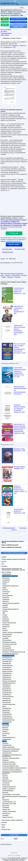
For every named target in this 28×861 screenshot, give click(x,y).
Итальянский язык (8, 665)
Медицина (5, 792)
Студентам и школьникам (10, 644)
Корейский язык (7, 679)
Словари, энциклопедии (9, 811)
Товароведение (7, 739)
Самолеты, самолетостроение (11, 758)
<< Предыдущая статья (8, 528)
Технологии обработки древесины (12, 769)
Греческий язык (7, 690)
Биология (5, 589)
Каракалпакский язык (8, 719)
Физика (5, 583)
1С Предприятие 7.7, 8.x (9, 801)
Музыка (5, 628)
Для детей (5, 593)
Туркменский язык (7, 718)
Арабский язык (7, 684)
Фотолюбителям (7, 745)
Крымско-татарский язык (9, 681)
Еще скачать (4, 22)
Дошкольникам (7, 574)
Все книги (4, 822)
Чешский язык (6, 698)
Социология (6, 599)
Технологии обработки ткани (10, 766)
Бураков (4, 277)
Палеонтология (7, 636)
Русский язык (6, 580)
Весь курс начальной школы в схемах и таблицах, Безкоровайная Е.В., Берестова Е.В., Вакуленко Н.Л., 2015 (19, 348)
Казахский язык (7, 688)
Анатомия (5, 605)
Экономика (6, 729)
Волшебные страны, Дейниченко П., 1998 (19, 449)
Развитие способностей (9, 786)
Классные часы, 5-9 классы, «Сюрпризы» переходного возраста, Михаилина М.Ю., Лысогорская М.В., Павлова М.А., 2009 (20, 429)
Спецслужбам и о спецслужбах (11, 794)
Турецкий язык (7, 686)
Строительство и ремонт (9, 764)
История (5, 615)
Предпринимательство (9, 737)
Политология (6, 591)
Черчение (5, 616)
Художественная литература (10, 609)
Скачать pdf (14, 233)
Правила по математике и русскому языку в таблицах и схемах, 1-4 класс (20, 489)
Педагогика (6, 601)
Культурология (7, 646)
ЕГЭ (3, 563)
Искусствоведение (8, 595)
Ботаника (5, 607)
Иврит (4, 706)
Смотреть (5, 25)
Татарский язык (7, 675)
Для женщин (6, 782)
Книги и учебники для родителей (11, 547)
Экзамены (4, 566)
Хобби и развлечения (8, 747)
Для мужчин (6, 805)
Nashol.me (4, 858)
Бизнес (4, 735)
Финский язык (6, 710)
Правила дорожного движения (11, 603)
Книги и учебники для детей (10, 545)
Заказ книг (5, 777)
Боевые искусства (8, 817)
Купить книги (14, 244)
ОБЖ (4, 613)
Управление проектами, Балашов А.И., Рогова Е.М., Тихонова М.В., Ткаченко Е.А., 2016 (19, 408)
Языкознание (6, 712)
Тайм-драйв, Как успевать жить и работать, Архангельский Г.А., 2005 (19, 310)
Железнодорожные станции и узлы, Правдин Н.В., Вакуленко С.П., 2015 (20, 290)
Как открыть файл (6, 29)
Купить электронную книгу (18, 22)
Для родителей (7, 648)
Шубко (2, 275)
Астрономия (6, 624)
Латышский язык (7, 692)
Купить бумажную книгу (18, 18)
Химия (4, 587)
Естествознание (7, 640)
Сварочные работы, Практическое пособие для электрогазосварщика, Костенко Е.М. (20, 390)
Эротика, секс (6, 809)
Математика (6, 578)
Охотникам (6, 760)
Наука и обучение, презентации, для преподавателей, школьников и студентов (13, 569)
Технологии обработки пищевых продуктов (14, 767)
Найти (3, 827)
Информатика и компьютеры (10, 585)
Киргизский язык (7, 716)
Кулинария (5, 815)
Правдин (7, 275)
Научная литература (8, 649)
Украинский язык (7, 669)
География (6, 638)
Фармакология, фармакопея (10, 751)
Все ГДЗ (4, 561)
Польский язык (7, 694)
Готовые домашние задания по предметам (13, 559)
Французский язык (8, 659)
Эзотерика (5, 743)
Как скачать (4, 31)
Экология (5, 630)
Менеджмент (6, 725)
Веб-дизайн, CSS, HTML (9, 803)
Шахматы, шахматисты (9, 788)
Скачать (4, 18)
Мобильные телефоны (9, 762)
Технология (6, 597)
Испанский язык (7, 661)
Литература (6, 581)
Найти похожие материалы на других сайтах (18, 25)
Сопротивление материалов (10, 653)
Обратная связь (6, 829)
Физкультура (6, 626)
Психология (6, 618)
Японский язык (7, 702)
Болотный (24, 275)
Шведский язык (7, 700)
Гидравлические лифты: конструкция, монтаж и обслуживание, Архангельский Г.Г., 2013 (19, 330)
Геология (5, 775)
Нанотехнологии (7, 753)
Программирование (8, 790)
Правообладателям (7, 252)
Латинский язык (7, 667)
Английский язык (7, 657)
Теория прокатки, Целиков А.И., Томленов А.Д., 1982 (19, 511)
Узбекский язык (7, 677)
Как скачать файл (7, 249)
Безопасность (6, 813)
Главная (4, 557)
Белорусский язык (8, 671)
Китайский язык (7, 708)
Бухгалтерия (6, 733)
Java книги (5, 779)
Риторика (5, 611)
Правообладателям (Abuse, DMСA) (6, 34)
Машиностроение (7, 780)
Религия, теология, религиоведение (12, 632)
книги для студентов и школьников (13, 273)
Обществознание (7, 634)
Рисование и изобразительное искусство (14, 651)
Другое (3, 824)
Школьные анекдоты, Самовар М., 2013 (19, 467)
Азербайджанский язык (9, 683)
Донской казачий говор (9, 704)
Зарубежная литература (9, 642)
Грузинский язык (7, 714)
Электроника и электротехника (11, 749)
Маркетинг (5, 727)
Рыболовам (6, 807)
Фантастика (6, 799)
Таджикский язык (7, 721)
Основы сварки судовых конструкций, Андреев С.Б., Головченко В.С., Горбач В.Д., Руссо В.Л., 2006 (20, 372)
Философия (6, 620)
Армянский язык (7, 673)
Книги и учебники (6, 572)
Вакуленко (10, 277)
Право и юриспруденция (9, 622)
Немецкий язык (7, 663)
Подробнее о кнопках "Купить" (12, 38)
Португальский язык (8, 696)
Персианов (17, 277)
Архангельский (16, 275)
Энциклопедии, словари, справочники (12, 820)
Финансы (5, 731)
